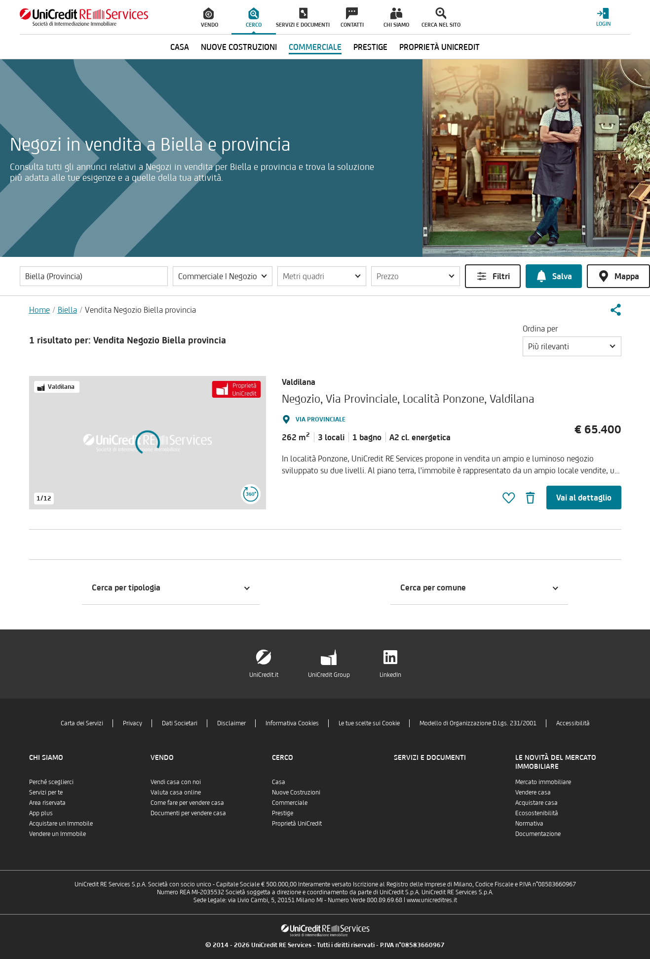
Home (39, 310)
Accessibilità (573, 723)
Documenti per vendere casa (188, 813)
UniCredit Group (329, 674)
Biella (67, 310)
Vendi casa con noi (176, 782)
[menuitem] (209, 17)
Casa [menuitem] (179, 47)
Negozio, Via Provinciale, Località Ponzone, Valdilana (408, 398)
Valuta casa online (176, 792)
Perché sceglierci (51, 782)
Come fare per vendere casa (187, 802)
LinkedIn (390, 674)
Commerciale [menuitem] (315, 47)
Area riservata (47, 802)
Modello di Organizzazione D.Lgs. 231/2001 (478, 723)
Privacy (132, 723)
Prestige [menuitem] (370, 47)
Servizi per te (46, 792)
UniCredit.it (263, 674)
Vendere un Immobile (57, 833)
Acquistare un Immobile (61, 823)
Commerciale (289, 802)
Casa (278, 782)
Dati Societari (179, 723)
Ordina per (540, 329)
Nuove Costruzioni (296, 792)
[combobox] (572, 346)
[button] (222, 276)
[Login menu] (603, 17)
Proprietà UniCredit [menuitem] (439, 47)
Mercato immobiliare (543, 782)
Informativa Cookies (292, 723)
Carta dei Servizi (82, 723)
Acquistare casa (536, 802)
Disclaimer (231, 723)
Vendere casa (533, 792)
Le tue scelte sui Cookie (369, 723)
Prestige (282, 813)
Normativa (529, 823)
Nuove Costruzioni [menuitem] (239, 47)
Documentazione (538, 833)
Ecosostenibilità (536, 813)
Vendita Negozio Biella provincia (140, 310)
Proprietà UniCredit (297, 823)
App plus (41, 813)
